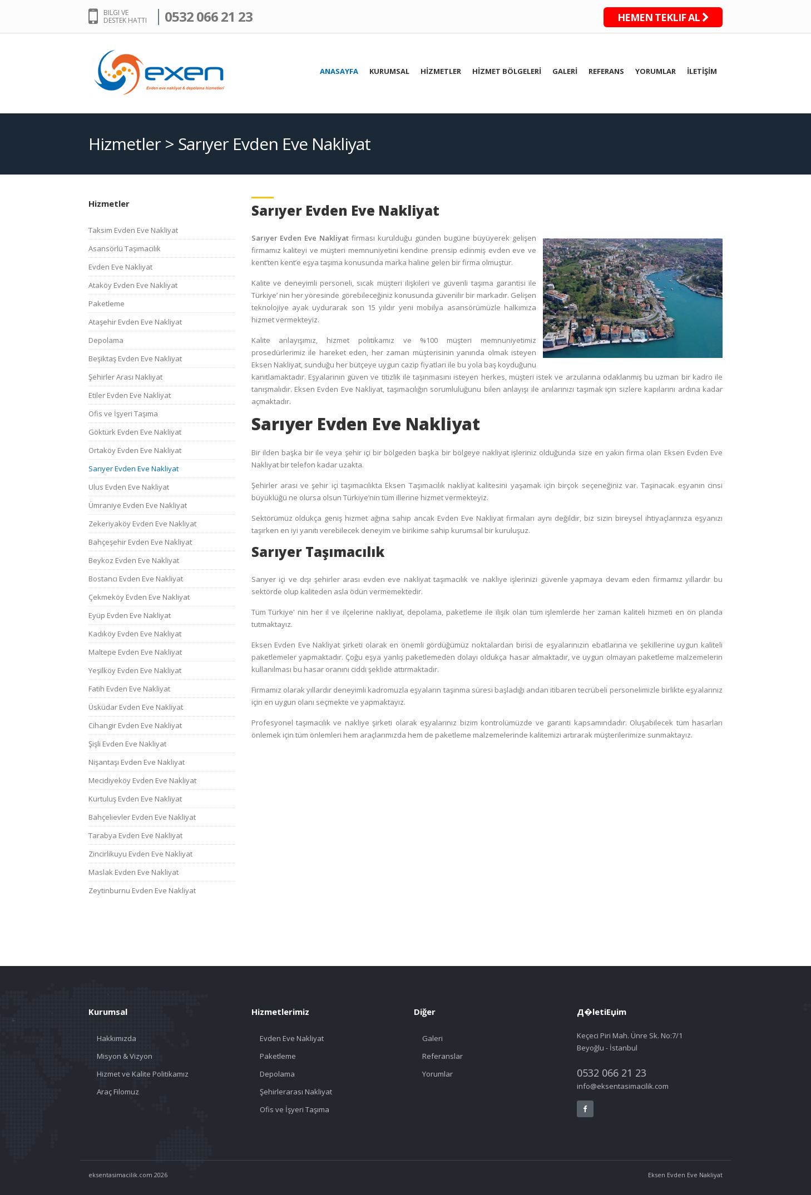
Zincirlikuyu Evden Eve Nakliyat (140, 854)
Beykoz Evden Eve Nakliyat (133, 560)
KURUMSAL (389, 71)
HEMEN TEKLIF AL (663, 17)
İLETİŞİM (702, 71)
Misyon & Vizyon (124, 1056)
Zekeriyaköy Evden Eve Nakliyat (142, 524)
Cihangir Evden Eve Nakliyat (135, 725)
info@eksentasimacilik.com (623, 1086)
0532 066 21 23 (209, 16)
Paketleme (106, 303)
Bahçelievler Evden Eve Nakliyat (142, 817)
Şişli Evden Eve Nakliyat (127, 744)
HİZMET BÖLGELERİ (506, 71)
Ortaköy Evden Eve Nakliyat (134, 450)
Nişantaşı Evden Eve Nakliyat (136, 762)
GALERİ (564, 71)
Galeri (432, 1038)
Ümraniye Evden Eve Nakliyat (137, 505)
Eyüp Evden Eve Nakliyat (129, 615)
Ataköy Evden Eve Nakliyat (132, 285)
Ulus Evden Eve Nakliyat (128, 487)
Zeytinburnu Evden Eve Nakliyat (142, 890)
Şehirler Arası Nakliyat (125, 377)
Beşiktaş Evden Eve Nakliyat (135, 358)
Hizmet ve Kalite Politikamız (143, 1074)
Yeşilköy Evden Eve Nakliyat (134, 670)
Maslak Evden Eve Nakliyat (133, 872)
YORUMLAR (655, 71)
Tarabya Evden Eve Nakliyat (135, 835)
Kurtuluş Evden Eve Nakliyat (135, 799)
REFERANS (606, 71)
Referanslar (442, 1056)
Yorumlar (437, 1074)
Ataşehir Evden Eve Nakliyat (135, 322)
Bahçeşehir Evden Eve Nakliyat (140, 542)
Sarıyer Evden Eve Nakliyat (133, 469)
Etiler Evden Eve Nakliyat (129, 395)
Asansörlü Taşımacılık (124, 248)
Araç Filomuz (118, 1092)
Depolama (105, 340)
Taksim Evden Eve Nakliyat (133, 230)
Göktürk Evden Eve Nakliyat (134, 432)
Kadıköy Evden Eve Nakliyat (134, 634)
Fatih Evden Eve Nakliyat (129, 689)
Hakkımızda (116, 1038)
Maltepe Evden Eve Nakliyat (135, 652)
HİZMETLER (441, 71)
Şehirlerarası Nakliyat (296, 1092)
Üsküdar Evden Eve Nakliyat (135, 707)
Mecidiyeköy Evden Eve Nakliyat (142, 780)
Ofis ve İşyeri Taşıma (123, 414)
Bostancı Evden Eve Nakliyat (135, 579)
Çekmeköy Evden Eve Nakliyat (139, 597)
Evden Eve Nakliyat (120, 267)
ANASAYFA (339, 71)
